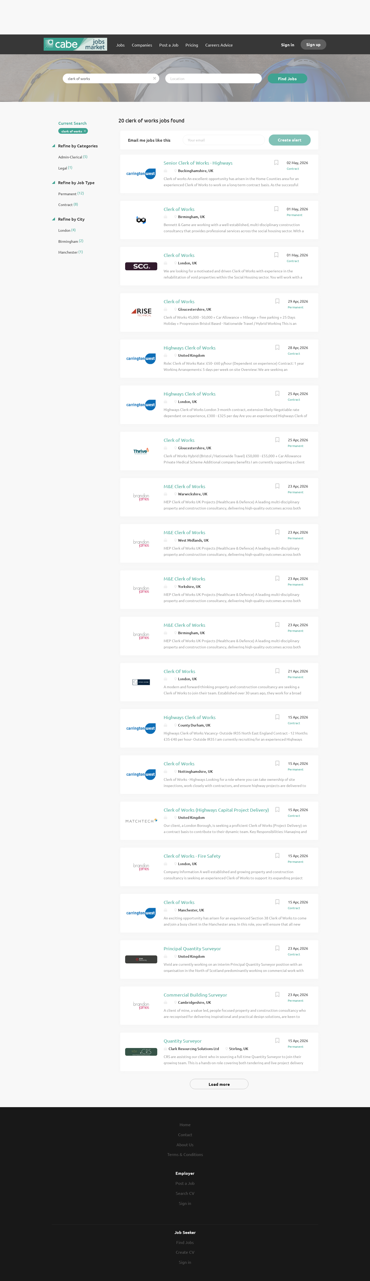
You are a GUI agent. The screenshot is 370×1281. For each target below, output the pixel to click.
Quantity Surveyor (183, 1040)
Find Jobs (287, 78)
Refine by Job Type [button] (76, 182)
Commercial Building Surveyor (195, 994)
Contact (185, 1134)
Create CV (185, 1252)
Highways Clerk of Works (190, 347)
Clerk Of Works (179, 671)
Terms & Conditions (185, 1154)
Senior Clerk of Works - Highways (198, 162)
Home (185, 1124)
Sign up (313, 44)
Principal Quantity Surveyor (192, 948)
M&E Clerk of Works (184, 486)
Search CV (185, 1193)
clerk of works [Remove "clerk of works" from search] (71, 131)
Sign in (287, 44)
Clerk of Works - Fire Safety (192, 855)
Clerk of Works (179, 209)
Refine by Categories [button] (77, 145)
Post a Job (185, 1183)
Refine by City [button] (71, 219)
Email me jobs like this (149, 140)
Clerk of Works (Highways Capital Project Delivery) (216, 809)
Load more (219, 1084)
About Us (185, 1144)
